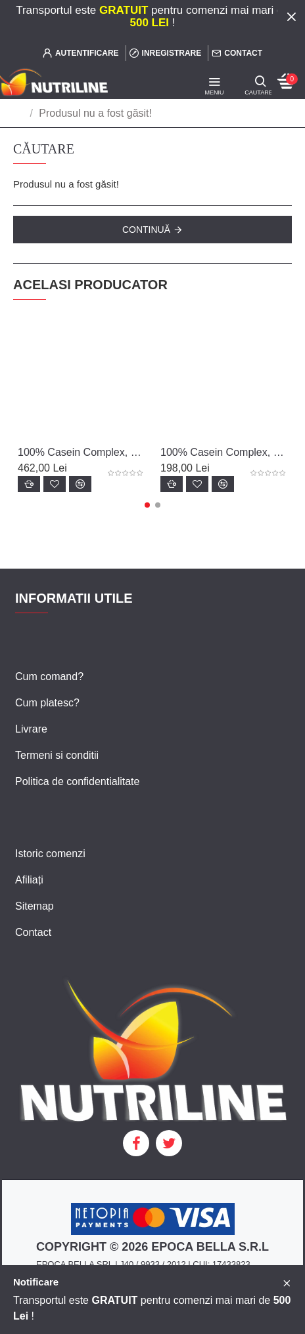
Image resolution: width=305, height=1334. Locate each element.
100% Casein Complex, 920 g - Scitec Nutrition (223, 452)
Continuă (146, 229)
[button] (147, 505)
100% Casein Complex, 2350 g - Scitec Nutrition (81, 452)
